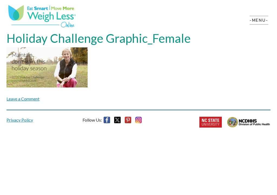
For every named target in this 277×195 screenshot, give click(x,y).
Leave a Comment (22, 98)
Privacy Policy (19, 119)
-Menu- (259, 20)
